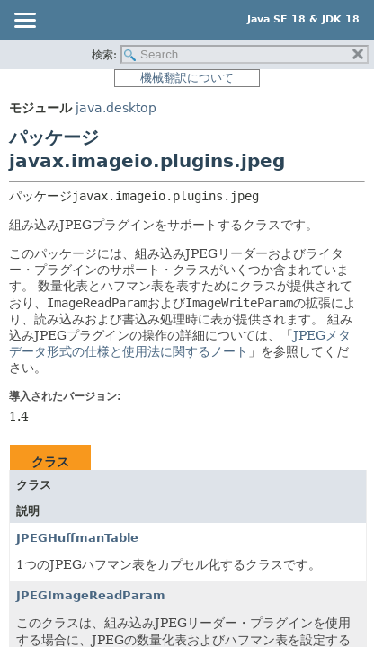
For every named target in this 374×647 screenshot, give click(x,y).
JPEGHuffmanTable (77, 538)
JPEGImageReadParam (90, 595)
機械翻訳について (187, 77)
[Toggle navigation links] (24, 21)
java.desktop (116, 108)
